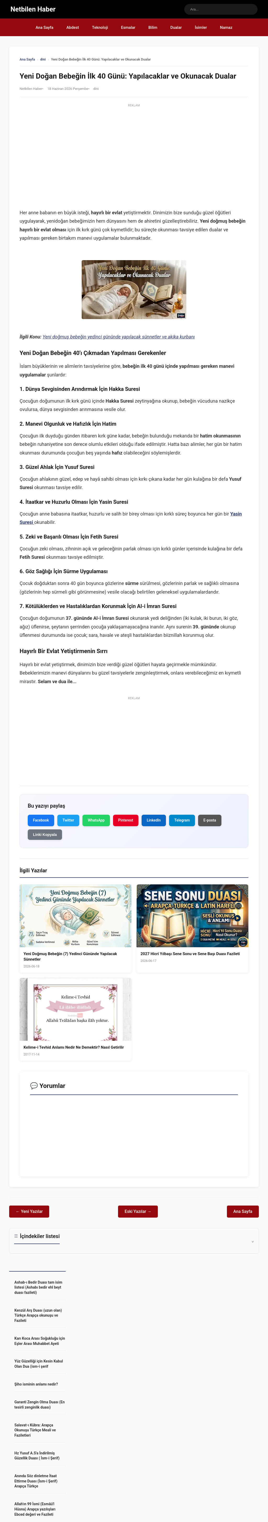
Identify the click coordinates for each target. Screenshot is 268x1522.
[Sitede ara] (221, 9)
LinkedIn (154, 820)
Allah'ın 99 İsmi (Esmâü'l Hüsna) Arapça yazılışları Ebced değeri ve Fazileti (34, 1509)
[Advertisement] (134, 146)
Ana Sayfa (27, 60)
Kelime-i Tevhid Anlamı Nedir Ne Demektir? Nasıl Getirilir (74, 1047)
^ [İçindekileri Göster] (253, 1241)
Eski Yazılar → (138, 1211)
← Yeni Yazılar (29, 1211)
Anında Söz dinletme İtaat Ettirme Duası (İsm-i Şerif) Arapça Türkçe (35, 1481)
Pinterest (125, 820)
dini (43, 60)
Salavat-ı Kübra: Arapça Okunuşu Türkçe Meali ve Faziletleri (35, 1430)
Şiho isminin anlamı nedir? (36, 1384)
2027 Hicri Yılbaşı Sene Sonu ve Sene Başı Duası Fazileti (190, 954)
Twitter (68, 820)
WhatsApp (96, 820)
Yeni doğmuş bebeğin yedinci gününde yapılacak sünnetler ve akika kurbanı (119, 337)
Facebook (41, 820)
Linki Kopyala (45, 835)
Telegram (182, 820)
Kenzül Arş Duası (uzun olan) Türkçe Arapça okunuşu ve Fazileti (38, 1315)
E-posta (209, 820)
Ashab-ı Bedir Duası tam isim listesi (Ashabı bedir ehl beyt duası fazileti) (38, 1287)
